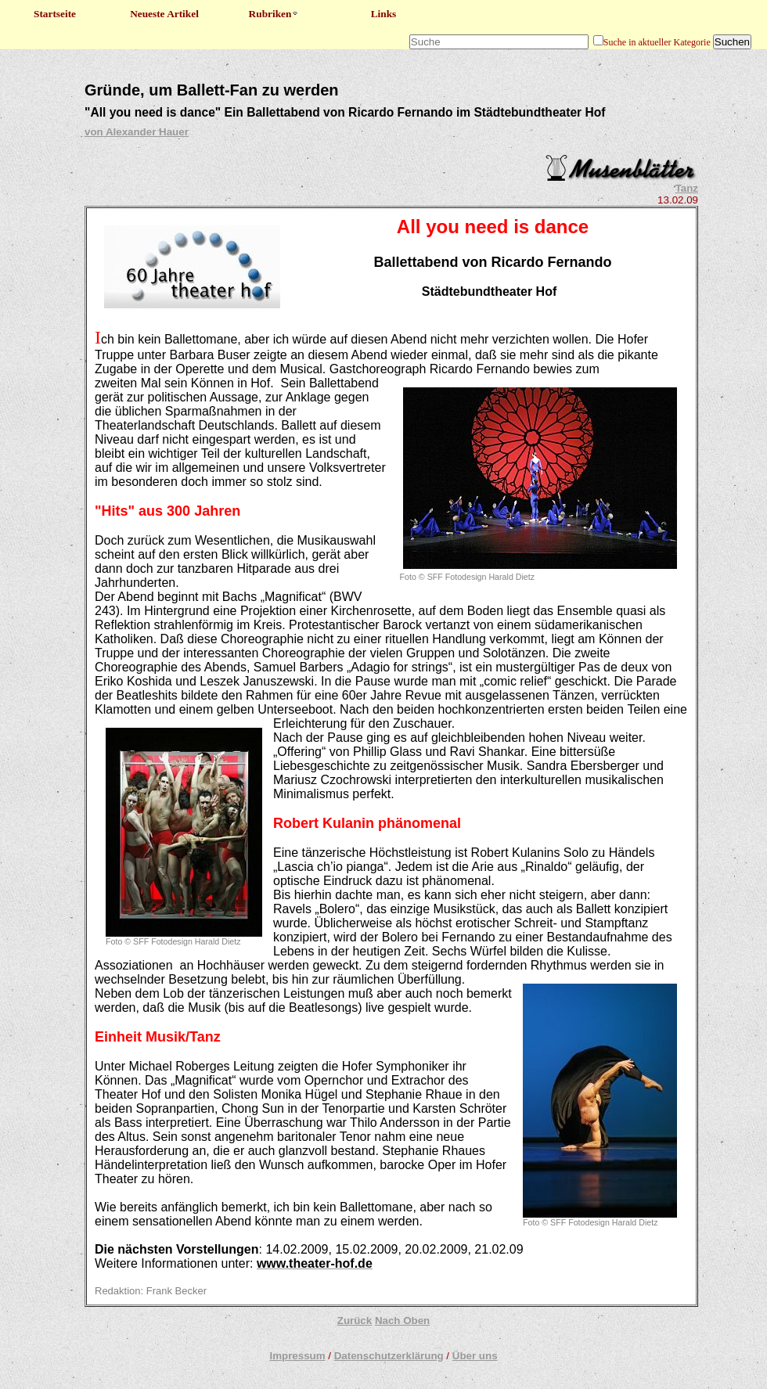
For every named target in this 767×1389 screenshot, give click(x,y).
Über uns (475, 1356)
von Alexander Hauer (137, 132)
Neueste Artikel (164, 14)
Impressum (297, 1356)
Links (384, 14)
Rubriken (274, 14)
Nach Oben (402, 1320)
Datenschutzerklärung (389, 1356)
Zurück (354, 1320)
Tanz (686, 188)
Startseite (55, 14)
